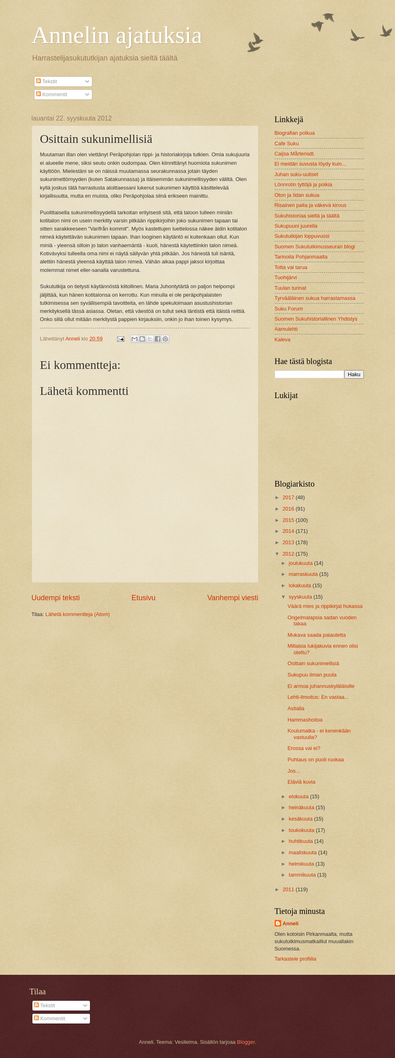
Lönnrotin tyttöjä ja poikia (303, 184)
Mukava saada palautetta (317, 635)
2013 (288, 542)
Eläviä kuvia (302, 782)
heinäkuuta (302, 807)
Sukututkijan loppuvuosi (302, 236)
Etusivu (144, 598)
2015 (288, 520)
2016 (288, 509)
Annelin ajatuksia (117, 35)
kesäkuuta (301, 819)
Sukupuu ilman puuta (312, 675)
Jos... (294, 771)
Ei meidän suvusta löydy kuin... (310, 164)
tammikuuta (303, 875)
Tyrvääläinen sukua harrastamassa (315, 298)
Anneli (291, 923)
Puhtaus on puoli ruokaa (316, 759)
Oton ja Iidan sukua (297, 195)
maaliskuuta (303, 852)
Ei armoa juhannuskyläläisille (321, 686)
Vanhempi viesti (232, 598)
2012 (288, 554)
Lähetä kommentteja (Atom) (77, 614)
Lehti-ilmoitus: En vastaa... (318, 697)
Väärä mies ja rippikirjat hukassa (325, 606)
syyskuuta (301, 597)
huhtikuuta (301, 841)
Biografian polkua (295, 133)
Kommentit (51, 94)
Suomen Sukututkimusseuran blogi (315, 246)
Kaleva (282, 339)
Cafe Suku (287, 143)
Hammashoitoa (305, 720)
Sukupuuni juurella (296, 226)
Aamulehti (286, 329)
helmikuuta (302, 864)
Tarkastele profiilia (295, 959)
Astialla (296, 708)
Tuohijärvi (286, 277)
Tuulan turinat (290, 288)
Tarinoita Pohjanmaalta (301, 257)
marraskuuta (304, 574)
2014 (288, 531)
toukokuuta (302, 830)
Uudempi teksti (56, 598)
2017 (288, 497)
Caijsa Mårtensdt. (295, 154)
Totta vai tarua (291, 267)
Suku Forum (289, 309)
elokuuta (299, 796)
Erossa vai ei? (304, 748)
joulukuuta (301, 563)
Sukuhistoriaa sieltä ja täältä (307, 216)
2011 (288, 889)
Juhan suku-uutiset (296, 174)
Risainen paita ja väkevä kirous (310, 205)
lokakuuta (301, 585)
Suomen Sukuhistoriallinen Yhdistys (316, 319)
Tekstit (46, 81)
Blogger (246, 1042)
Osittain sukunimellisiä (313, 663)
